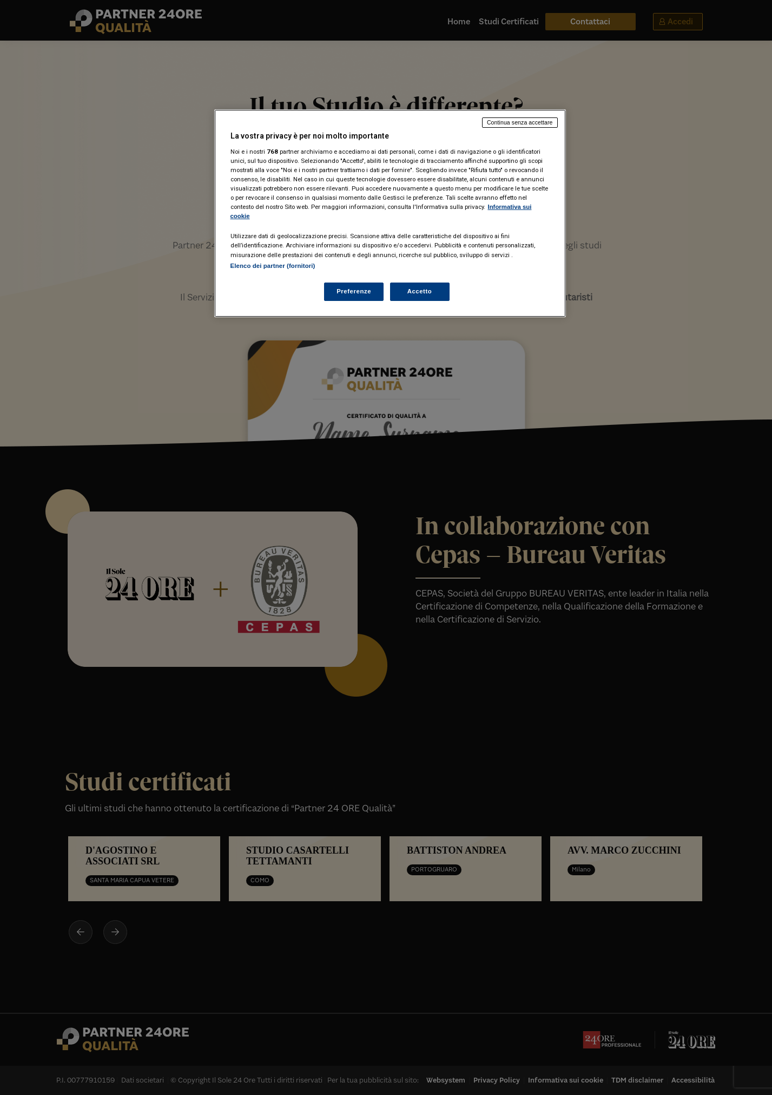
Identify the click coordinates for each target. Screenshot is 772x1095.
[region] (390, 213)
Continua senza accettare (520, 122)
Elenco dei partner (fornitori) (272, 266)
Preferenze (353, 291)
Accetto (419, 291)
